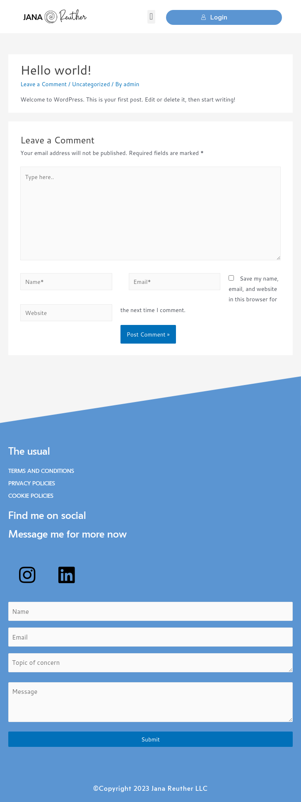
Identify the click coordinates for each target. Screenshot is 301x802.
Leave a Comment (43, 84)
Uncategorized (91, 84)
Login (214, 17)
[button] (151, 17)
